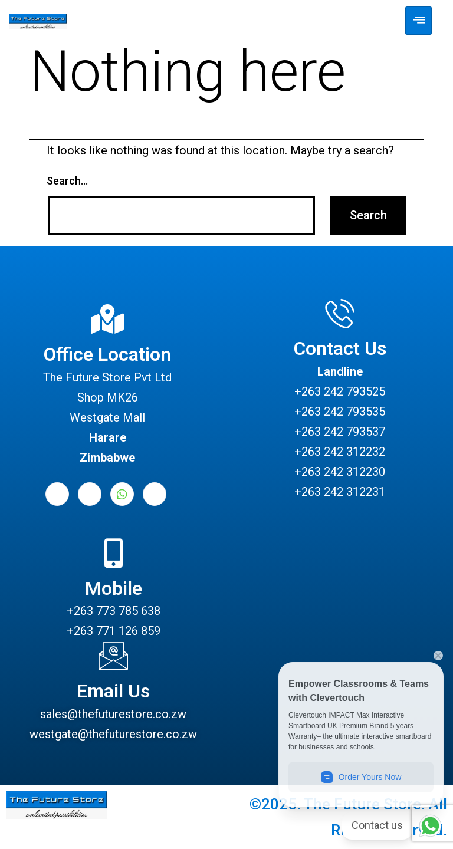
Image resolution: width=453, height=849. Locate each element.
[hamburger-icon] (418, 20)
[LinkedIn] (89, 494)
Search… (67, 181)
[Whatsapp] (122, 494)
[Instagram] (154, 494)
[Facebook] (57, 494)
